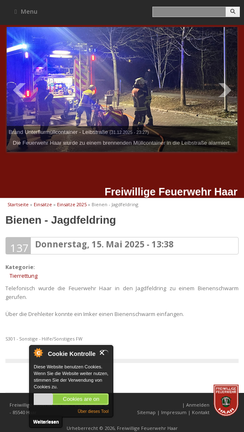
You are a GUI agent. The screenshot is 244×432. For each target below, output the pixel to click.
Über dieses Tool (93, 411)
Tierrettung (23, 275)
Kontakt (200, 412)
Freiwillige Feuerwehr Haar (171, 191)
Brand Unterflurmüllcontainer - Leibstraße (79, 132)
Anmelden (197, 405)
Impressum (174, 412)
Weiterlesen (46, 421)
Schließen (104, 352)
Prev (19, 90)
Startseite (18, 204)
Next (224, 90)
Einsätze (43, 204)
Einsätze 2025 (72, 204)
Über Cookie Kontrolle (38, 353)
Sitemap (146, 412)
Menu (26, 11)
